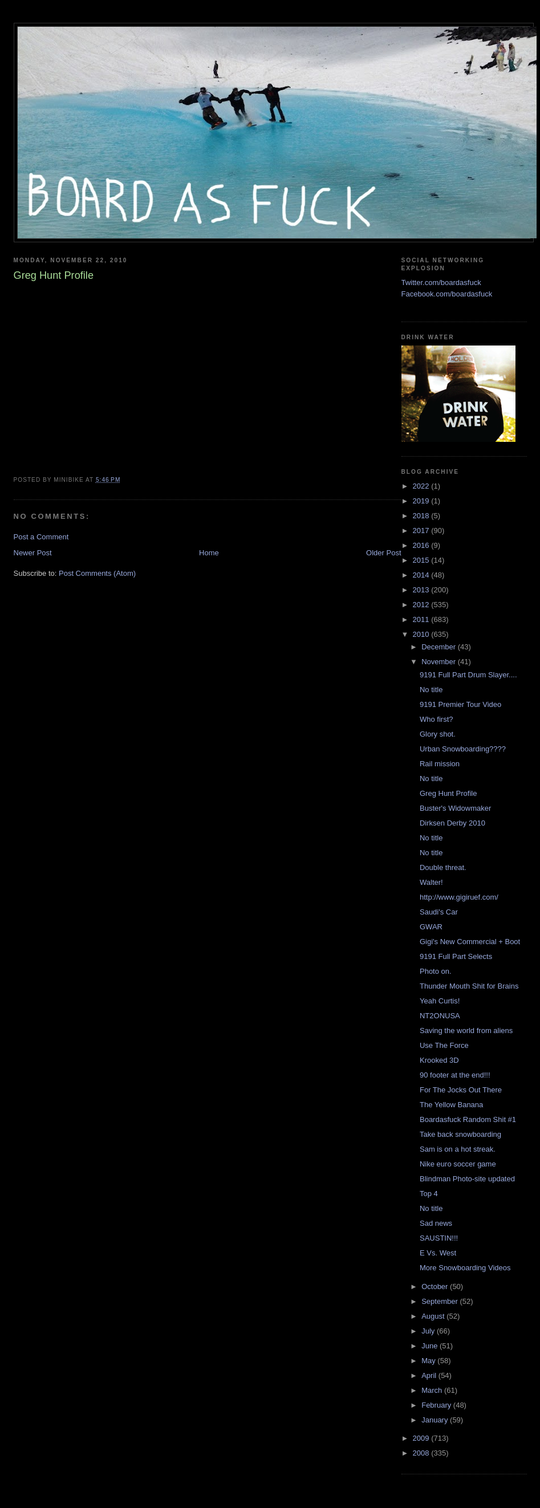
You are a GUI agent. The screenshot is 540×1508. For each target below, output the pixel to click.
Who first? (436, 719)
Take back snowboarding (460, 1134)
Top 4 (429, 1193)
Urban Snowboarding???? (463, 749)
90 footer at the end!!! (455, 1075)
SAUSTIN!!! (439, 1238)
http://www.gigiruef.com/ (459, 897)
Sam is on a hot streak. (458, 1149)
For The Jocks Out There (461, 1090)
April (430, 1375)
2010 (422, 634)
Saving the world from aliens (466, 1030)
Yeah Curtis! (440, 1001)
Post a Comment (41, 537)
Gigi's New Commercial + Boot (470, 941)
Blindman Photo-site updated (467, 1178)
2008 (422, 1453)
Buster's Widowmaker (455, 808)
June (430, 1346)
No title (431, 689)
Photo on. (436, 971)
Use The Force (444, 1045)
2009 (422, 1438)
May (429, 1360)
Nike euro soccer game (458, 1164)
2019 (422, 501)
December (439, 647)
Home (209, 552)
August (433, 1316)
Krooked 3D (439, 1060)
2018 (422, 515)
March (432, 1390)
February (437, 1405)
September (440, 1301)
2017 (422, 530)
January (435, 1420)
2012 (422, 604)
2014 (422, 575)
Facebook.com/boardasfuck (447, 294)
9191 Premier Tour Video (460, 704)
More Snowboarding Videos (465, 1267)
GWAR (431, 926)
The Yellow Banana (451, 1104)
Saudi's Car (439, 912)
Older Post (383, 552)
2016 (422, 545)
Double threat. (443, 867)
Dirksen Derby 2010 (452, 823)
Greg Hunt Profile (448, 793)
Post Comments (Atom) (97, 573)
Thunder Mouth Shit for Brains (469, 986)
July (429, 1331)
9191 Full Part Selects (456, 956)
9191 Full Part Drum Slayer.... (468, 674)
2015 (422, 560)
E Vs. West (438, 1253)
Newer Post (33, 552)
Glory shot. (438, 734)
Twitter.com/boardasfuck (441, 282)
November (439, 661)
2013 (422, 590)
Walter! (431, 882)
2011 (422, 619)
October (435, 1286)
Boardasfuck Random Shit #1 (468, 1119)
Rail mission (440, 763)
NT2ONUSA (440, 1015)
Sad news (436, 1223)
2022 (422, 486)
